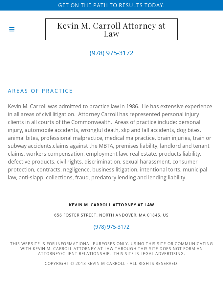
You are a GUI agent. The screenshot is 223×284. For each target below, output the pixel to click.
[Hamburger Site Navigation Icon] (26, 29)
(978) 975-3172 (111, 52)
